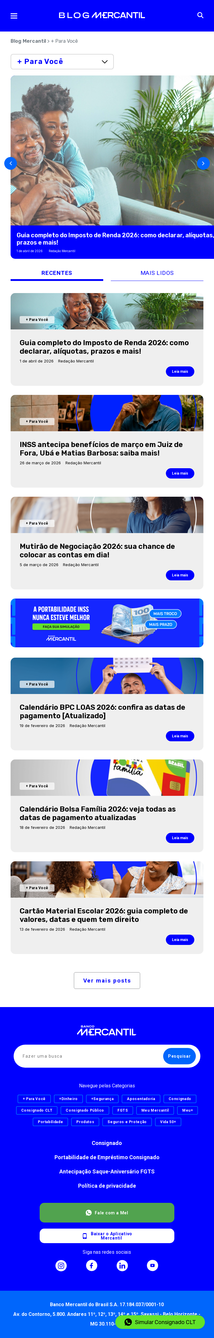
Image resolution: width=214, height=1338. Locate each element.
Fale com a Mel (107, 1212)
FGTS (122, 1110)
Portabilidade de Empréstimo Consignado (107, 1157)
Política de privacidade (107, 1186)
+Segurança (102, 1099)
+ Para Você (34, 1099)
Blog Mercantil (28, 41)
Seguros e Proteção (127, 1122)
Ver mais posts (107, 980)
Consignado (107, 1143)
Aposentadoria (141, 1099)
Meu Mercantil (155, 1110)
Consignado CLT (37, 1110)
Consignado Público (85, 1110)
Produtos (85, 1122)
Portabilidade (50, 1122)
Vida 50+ (168, 1122)
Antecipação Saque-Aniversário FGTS (107, 1171)
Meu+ (187, 1110)
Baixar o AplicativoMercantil (107, 1235)
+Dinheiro (68, 1099)
